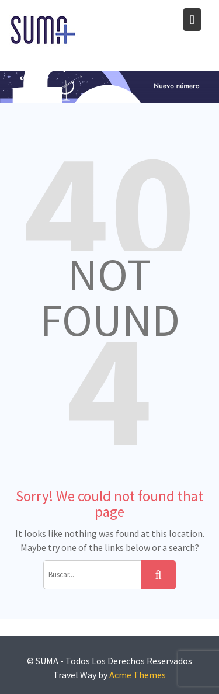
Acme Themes (137, 675)
